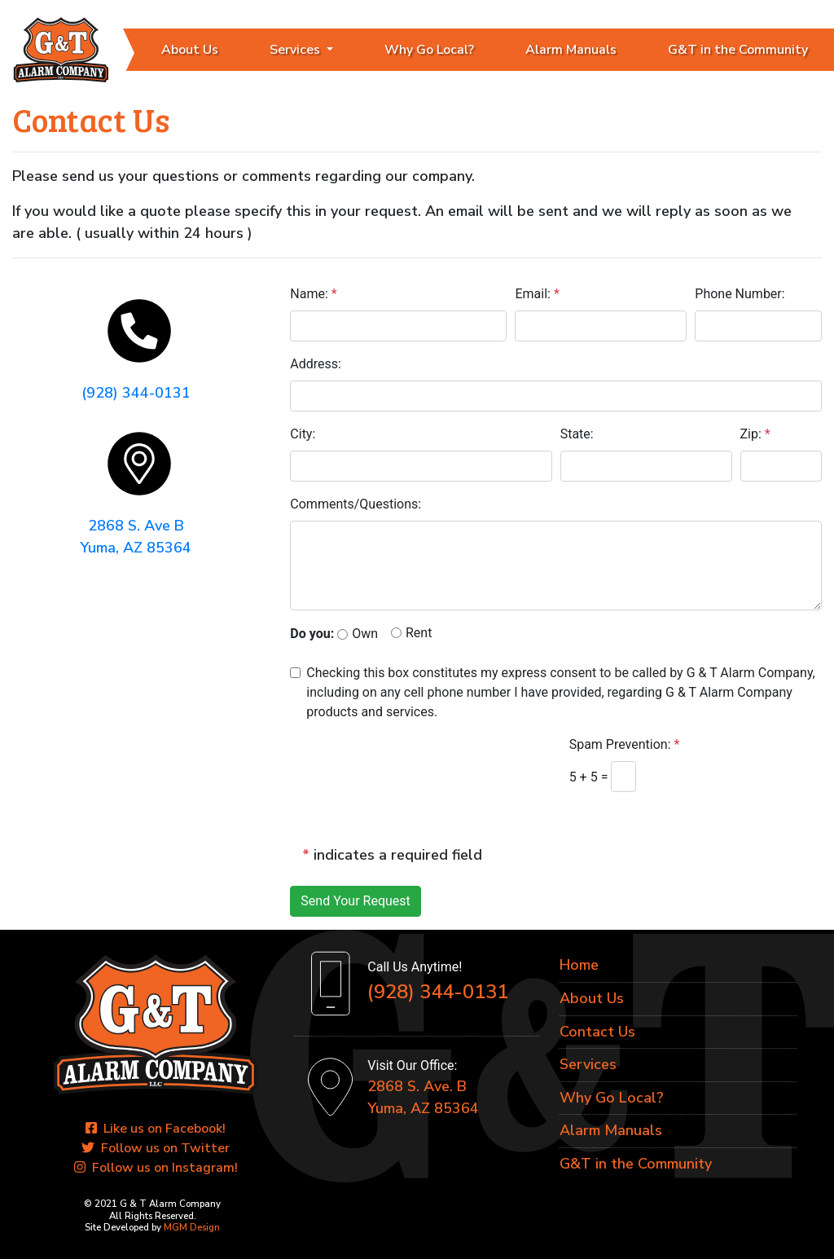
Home (579, 965)
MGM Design (192, 1228)
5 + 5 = (590, 777)
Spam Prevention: (624, 745)
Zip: (755, 434)
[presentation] (414, 767)
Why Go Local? (429, 50)
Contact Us (597, 1031)
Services (588, 1064)
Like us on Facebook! (156, 1129)
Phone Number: (739, 294)
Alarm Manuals (571, 50)
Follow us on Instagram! (156, 1169)
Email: (537, 294)
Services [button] (296, 50)
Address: (315, 364)
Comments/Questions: (355, 504)
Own (365, 634)
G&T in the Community (636, 1163)
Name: (313, 294)
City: (302, 434)
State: (577, 434)
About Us (189, 50)
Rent (419, 633)
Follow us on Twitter (155, 1149)
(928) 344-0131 (136, 393)
